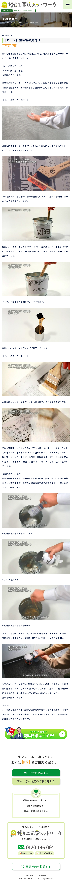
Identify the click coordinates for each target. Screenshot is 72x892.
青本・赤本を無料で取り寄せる (36, 781)
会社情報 (42, 875)
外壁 (14, 46)
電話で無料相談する (36, 866)
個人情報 (29, 875)
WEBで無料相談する (36, 773)
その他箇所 (7, 46)
